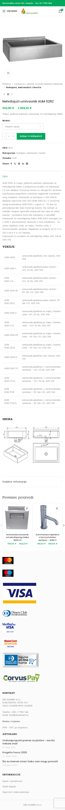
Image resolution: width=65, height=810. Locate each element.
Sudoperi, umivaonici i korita (23, 87)
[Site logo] (32, 11)
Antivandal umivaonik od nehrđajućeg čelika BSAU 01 (17, 537)
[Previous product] (4, 94)
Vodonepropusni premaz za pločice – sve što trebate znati (28, 742)
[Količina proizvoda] (8, 136)
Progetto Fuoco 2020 (14, 752)
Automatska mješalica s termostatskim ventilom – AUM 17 (47, 537)
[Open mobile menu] (10, 11)
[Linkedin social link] (23, 164)
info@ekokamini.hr (19, 715)
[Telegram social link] (27, 164)
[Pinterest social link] (19, 164)
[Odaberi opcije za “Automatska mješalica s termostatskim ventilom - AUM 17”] (57, 508)
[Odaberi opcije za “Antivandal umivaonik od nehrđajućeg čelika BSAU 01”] (27, 508)
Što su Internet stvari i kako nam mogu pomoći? (30, 761)
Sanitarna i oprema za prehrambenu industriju (38, 84)
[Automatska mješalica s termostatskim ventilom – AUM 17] (47, 518)
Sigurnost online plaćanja (15, 792)
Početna (6, 84)
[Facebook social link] (11, 164)
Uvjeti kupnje (9, 786)
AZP (14, 158)
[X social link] (15, 164)
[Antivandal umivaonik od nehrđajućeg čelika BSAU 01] (17, 518)
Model (6, 120)
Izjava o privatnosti (12, 781)
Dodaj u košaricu (31, 136)
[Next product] (12, 94)
